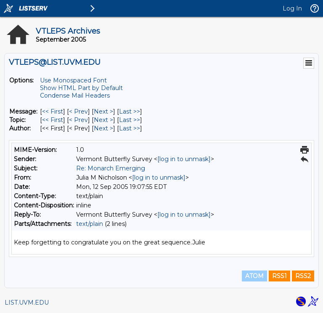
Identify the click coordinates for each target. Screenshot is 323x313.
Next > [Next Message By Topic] (103, 120)
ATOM (254, 276)
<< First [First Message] (52, 111)
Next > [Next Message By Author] (103, 128)
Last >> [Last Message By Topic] (129, 120)
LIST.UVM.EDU (27, 302)
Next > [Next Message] (103, 111)
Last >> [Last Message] (129, 111)
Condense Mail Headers (75, 95)
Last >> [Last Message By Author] (129, 128)
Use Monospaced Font (73, 80)
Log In (292, 8)
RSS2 (303, 276)
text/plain (89, 224)
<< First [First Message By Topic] (52, 120)
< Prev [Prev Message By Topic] (78, 120)
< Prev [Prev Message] (78, 111)
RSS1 (279, 276)
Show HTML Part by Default (81, 88)
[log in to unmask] (184, 159)
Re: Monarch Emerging (110, 168)
